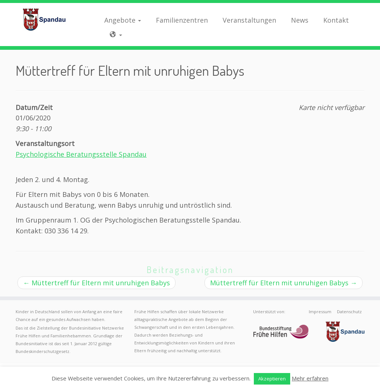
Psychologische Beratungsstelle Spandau (81, 154)
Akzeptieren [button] (272, 378)
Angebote (122, 20)
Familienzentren (182, 20)
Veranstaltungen (249, 20)
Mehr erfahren (310, 378)
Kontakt (336, 20)
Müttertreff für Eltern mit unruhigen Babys (96, 282)
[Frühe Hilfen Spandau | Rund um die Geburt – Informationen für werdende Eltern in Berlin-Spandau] (44, 19)
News (299, 20)
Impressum (320, 311)
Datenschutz (349, 311)
